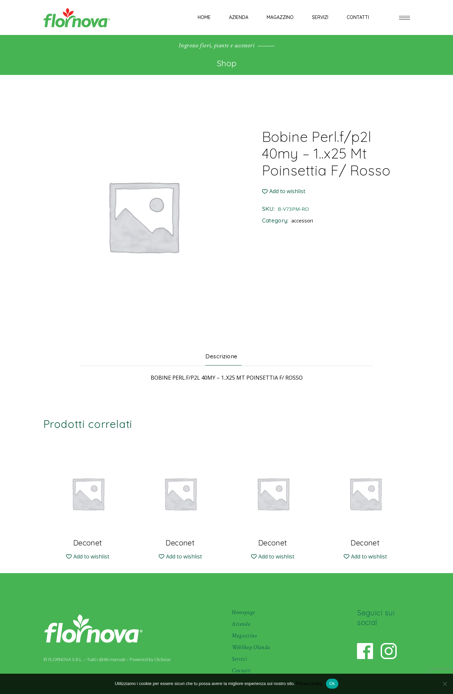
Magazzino (244, 635)
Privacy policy (309, 683)
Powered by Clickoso (150, 659)
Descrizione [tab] (221, 356)
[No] (444, 683)
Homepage (243, 612)
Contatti (241, 670)
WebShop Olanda (251, 647)
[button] (283, 191)
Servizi (239, 659)
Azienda (241, 624)
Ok (332, 683)
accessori (302, 220)
